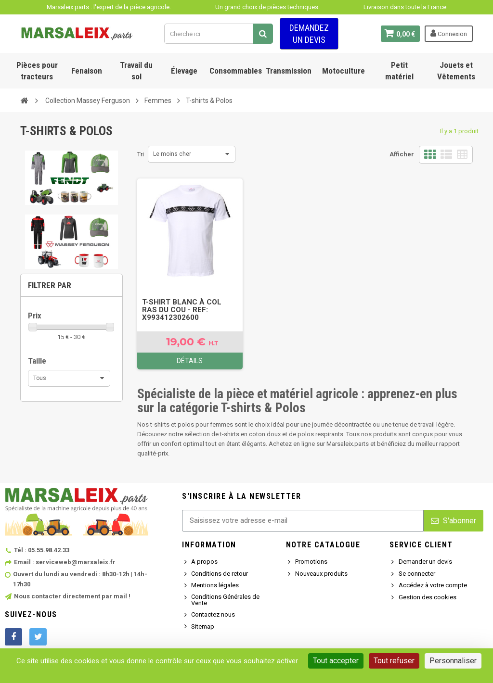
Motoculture (343, 71)
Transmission (288, 71)
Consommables (235, 71)
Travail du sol (136, 70)
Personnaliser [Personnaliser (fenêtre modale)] (453, 660)
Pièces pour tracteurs (37, 70)
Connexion (448, 33)
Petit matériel (399, 70)
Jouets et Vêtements (456, 70)
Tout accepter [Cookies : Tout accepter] (336, 660)
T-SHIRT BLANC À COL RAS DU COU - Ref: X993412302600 (181, 310)
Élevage (184, 71)
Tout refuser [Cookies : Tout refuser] (394, 660)
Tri (140, 154)
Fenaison (86, 71)
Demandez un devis (309, 34)
